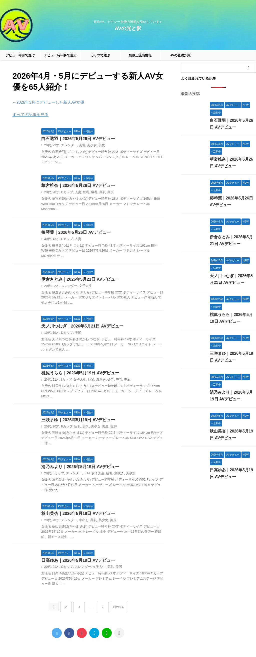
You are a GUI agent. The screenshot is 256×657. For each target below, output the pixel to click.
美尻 (98, 145)
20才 (55, 427)
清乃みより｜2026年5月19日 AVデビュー (78, 467)
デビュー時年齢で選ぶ (60, 55)
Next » (116, 607)
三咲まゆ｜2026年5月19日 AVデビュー (76, 420)
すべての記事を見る (28, 114)
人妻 (76, 192)
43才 (55, 239)
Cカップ (66, 239)
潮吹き (97, 380)
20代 (47, 145)
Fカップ (65, 427)
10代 (47, 333)
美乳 (80, 145)
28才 (55, 192)
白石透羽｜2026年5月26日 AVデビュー (76, 138)
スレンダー (67, 145)
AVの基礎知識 (180, 55)
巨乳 (84, 192)
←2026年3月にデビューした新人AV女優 (44, 102)
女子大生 (83, 286)
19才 (55, 333)
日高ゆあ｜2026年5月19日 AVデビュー (76, 562)
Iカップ (65, 380)
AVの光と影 (128, 28)
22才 (55, 145)
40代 (47, 239)
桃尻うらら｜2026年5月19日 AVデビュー (78, 373)
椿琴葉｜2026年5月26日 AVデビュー (74, 232)
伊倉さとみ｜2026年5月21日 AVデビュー (78, 279)
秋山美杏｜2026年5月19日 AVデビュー (76, 514)
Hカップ (66, 192)
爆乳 (91, 192)
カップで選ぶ (100, 55)
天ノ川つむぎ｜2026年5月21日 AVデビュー (80, 326)
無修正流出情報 (140, 55)
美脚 (109, 427)
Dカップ (66, 333)
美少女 (89, 145)
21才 (55, 380)
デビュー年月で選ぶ (20, 55)
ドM (84, 474)
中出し (81, 521)
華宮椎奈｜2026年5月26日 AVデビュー (76, 185)
